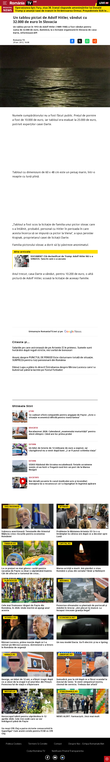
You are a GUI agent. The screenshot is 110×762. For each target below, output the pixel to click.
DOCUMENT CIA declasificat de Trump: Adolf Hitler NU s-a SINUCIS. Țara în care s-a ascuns (62, 257)
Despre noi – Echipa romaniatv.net (86, 743)
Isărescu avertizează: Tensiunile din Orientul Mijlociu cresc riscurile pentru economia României (25, 534)
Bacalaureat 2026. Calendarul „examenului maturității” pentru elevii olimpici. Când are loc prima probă (62, 432)
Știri (31, 411)
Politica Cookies (14, 743)
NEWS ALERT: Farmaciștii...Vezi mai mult (78, 716)
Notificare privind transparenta (67, 751)
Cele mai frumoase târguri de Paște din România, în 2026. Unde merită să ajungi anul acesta (25, 608)
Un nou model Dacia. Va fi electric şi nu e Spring (82, 642)
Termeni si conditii (37, 743)
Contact (58, 743)
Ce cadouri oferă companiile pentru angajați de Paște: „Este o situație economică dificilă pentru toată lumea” (62, 416)
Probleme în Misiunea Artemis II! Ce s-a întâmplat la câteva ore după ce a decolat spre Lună (81, 534)
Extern (32, 444)
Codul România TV (36, 751)
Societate (34, 477)
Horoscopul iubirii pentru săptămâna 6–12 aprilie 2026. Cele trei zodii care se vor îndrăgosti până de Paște (23, 719)
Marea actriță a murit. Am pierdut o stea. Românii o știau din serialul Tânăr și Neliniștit (80, 569)
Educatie (33, 427)
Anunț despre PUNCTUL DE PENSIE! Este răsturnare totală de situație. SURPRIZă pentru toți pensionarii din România (52, 358)
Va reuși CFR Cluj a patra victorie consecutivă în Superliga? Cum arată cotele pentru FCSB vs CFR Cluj (27, 731)
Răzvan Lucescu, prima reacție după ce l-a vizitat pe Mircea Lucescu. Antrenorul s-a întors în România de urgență (27, 645)
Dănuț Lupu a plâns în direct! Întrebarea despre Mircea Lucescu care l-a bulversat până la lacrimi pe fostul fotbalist (53, 368)
